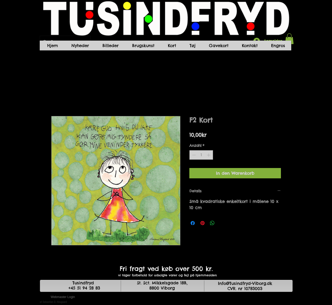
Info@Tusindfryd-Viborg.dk (245, 283)
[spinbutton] (201, 154)
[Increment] (209, 154)
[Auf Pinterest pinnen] (202, 223)
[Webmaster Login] (63, 297)
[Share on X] (222, 223)
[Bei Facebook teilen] (193, 223)
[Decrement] (193, 154)
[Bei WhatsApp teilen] (212, 223)
